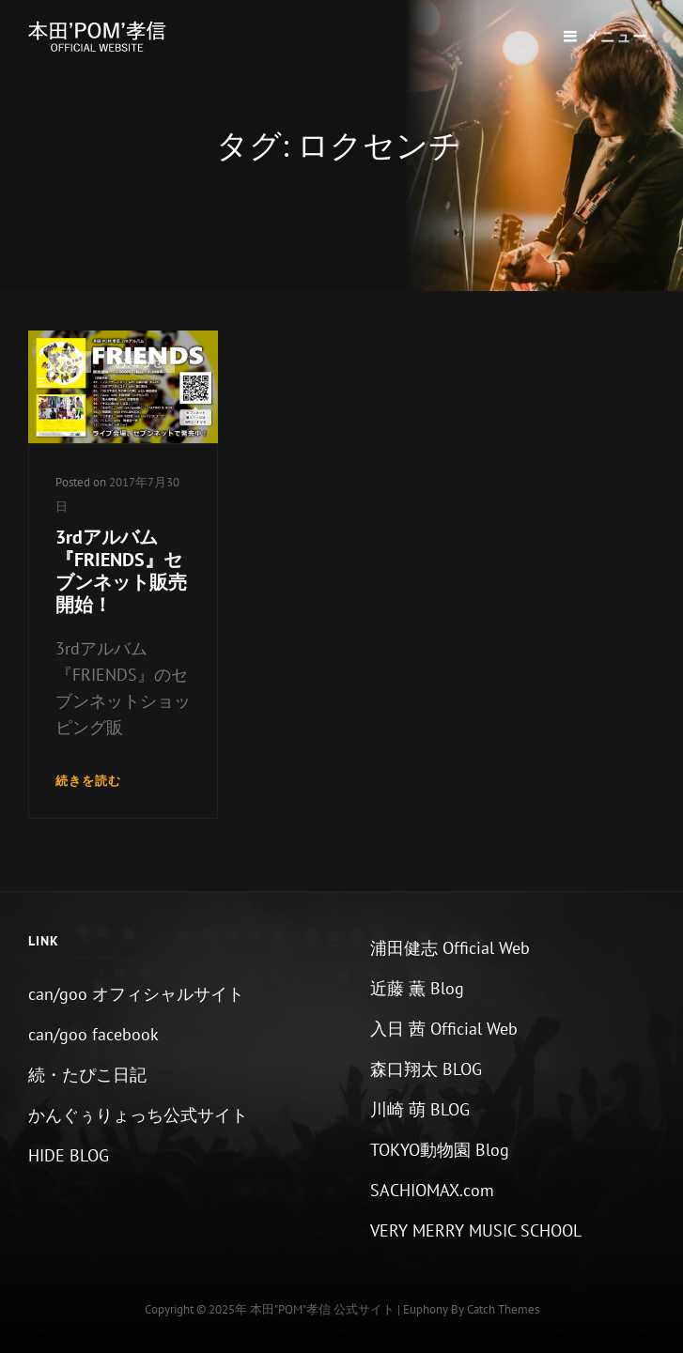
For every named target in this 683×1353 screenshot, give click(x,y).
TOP (69, 362)
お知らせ (139, 362)
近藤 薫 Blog (417, 988)
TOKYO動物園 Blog (439, 1150)
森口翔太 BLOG (426, 1069)
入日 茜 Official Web (444, 1028)
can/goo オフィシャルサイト (136, 994)
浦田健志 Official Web (450, 948)
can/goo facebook (93, 1034)
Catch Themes (503, 1309)
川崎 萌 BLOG (420, 1109)
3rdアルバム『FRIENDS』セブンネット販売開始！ (121, 571)
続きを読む (88, 781)
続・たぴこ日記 (87, 1074)
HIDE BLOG (68, 1155)
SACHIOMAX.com (432, 1190)
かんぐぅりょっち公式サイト (138, 1115)
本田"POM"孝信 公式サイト (322, 1309)
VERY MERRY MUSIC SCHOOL (476, 1230)
